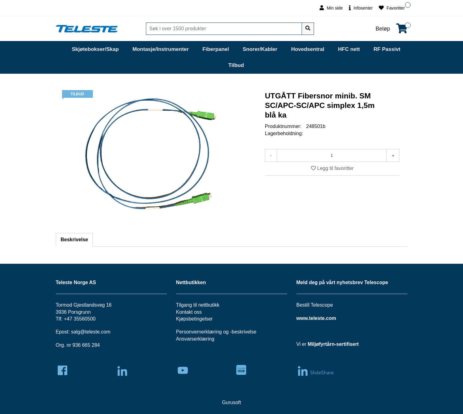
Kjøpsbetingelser (194, 318)
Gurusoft (231, 402)
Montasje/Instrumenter (161, 49)
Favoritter (392, 7)
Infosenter (361, 7)
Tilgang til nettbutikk (198, 305)
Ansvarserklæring (195, 339)
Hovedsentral (308, 49)
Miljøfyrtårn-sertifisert (333, 344)
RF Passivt (387, 49)
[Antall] (332, 155)
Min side (331, 7)
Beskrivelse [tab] (74, 239)
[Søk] (224, 29)
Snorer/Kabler (260, 49)
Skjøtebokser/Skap (95, 49)
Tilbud (236, 65)
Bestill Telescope (314, 305)
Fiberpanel (215, 49)
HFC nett (349, 49)
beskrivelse (244, 331)
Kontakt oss (189, 312)
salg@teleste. (86, 331)
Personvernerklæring (199, 331)
